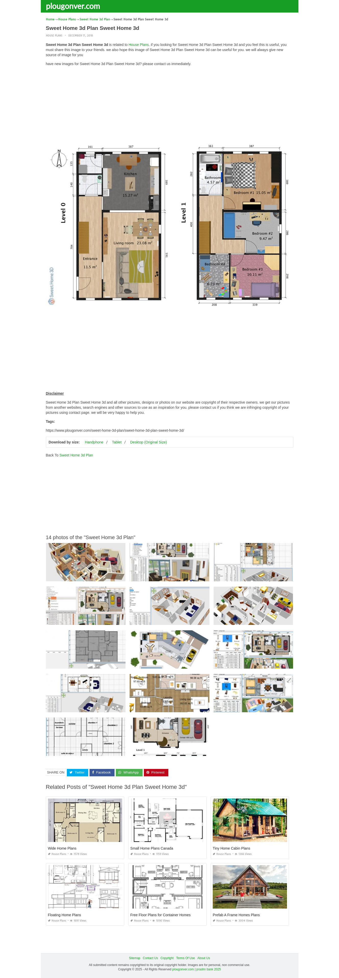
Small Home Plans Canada (151, 848)
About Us (203, 958)
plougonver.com (73, 5)
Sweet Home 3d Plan (76, 455)
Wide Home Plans (62, 848)
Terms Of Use (185, 958)
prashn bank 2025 (208, 969)
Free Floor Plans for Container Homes (160, 915)
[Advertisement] (169, 106)
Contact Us (150, 958)
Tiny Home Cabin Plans (231, 848)
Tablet (116, 442)
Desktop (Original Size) (148, 442)
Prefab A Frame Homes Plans (236, 915)
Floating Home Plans (64, 915)
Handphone (94, 442)
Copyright (166, 958)
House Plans (54, 35)
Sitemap (134, 958)
